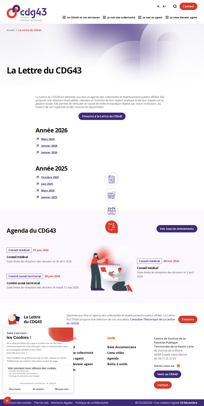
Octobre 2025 (47, 177)
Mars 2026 (45, 139)
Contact (188, 6)
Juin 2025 (44, 184)
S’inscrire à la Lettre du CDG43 (102, 116)
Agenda (113, 358)
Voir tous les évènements (177, 229)
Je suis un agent (150, 17)
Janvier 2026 (46, 146)
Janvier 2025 (46, 197)
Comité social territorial (23, 283)
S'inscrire (188, 319)
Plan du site (41, 403)
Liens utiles (115, 353)
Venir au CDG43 (167, 374)
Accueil (10, 30)
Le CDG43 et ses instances (81, 17)
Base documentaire (121, 347)
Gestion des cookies (19, 403)
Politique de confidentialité (91, 403)
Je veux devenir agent (181, 17)
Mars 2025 (45, 191)
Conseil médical (147, 268)
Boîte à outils (117, 364)
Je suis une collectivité (118, 17)
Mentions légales (62, 403)
